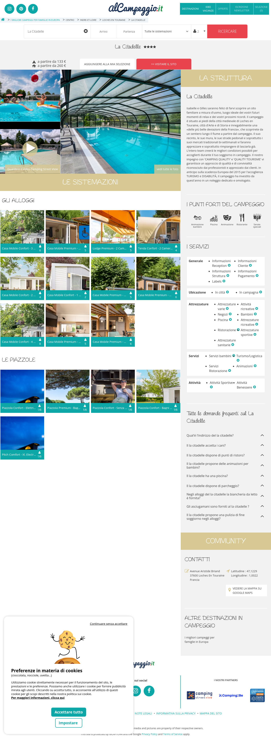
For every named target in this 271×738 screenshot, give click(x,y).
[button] (229, 266)
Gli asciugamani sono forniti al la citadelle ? (226, 506)
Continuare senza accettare (108, 624)
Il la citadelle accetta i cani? (226, 445)
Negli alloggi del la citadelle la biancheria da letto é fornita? (226, 496)
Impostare (68, 722)
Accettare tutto (69, 712)
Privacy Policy (149, 734)
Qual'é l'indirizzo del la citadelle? (226, 435)
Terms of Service (172, 734)
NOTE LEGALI (143, 713)
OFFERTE (223, 8)
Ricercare (227, 31)
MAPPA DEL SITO (211, 713)
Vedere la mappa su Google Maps (244, 591)
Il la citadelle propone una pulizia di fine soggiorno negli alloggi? (226, 517)
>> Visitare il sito (163, 64)
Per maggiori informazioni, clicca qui (38, 698)
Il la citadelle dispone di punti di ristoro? (226, 455)
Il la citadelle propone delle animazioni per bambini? (226, 465)
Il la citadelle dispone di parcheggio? (226, 486)
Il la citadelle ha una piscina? (226, 476)
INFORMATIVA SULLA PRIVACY (175, 713)
